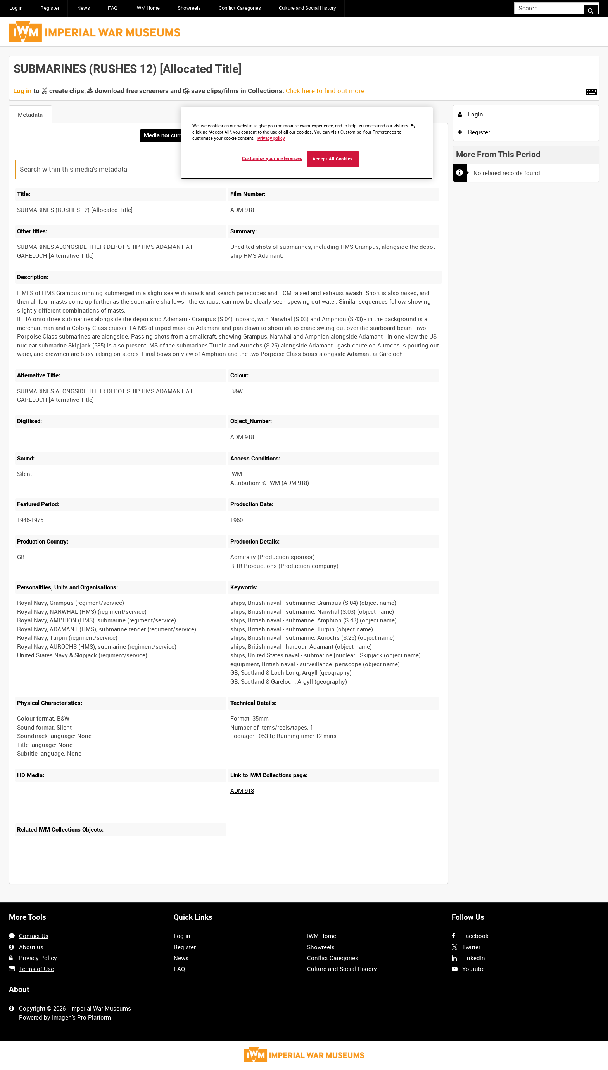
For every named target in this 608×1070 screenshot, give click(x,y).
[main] (304, 475)
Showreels (189, 8)
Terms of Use (36, 969)
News (83, 8)
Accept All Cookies (333, 159)
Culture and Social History (307, 8)
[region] (307, 143)
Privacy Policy (38, 958)
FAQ (112, 8)
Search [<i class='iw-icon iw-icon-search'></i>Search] (595, 7)
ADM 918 (242, 791)
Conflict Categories (240, 8)
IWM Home (147, 8)
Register (49, 8)
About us (31, 947)
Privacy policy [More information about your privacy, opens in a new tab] (271, 138)
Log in (15, 8)
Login (470, 114)
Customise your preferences (272, 158)
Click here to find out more (325, 91)
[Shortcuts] (591, 90)
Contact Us (33, 936)
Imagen (62, 1017)
